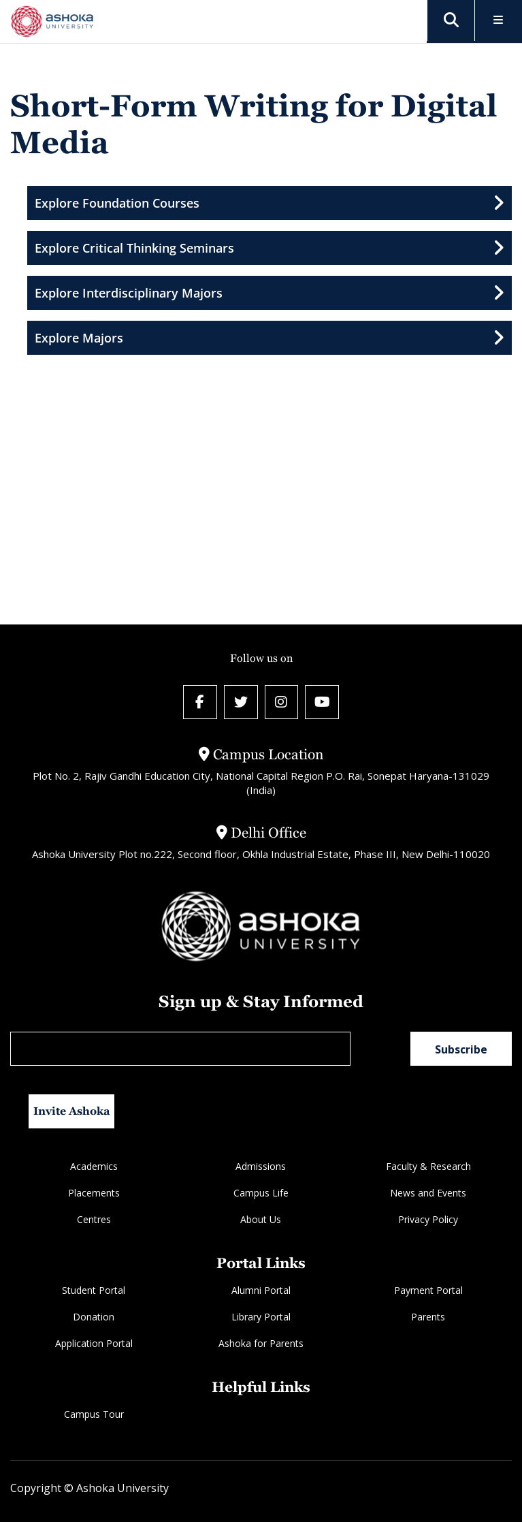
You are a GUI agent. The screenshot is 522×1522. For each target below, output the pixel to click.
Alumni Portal (261, 1290)
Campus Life (261, 1192)
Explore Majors (269, 337)
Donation (93, 1316)
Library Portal (261, 1316)
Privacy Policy (428, 1219)
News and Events (428, 1192)
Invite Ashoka (71, 1111)
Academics (94, 1166)
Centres (94, 1219)
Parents (428, 1316)
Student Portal (93, 1290)
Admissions (260, 1166)
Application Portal (94, 1343)
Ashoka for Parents (261, 1343)
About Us (260, 1219)
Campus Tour (94, 1414)
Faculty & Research (428, 1166)
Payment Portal (428, 1290)
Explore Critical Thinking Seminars (269, 247)
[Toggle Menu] (498, 21)
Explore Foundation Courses (269, 202)
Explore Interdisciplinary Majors (269, 292)
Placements (94, 1192)
